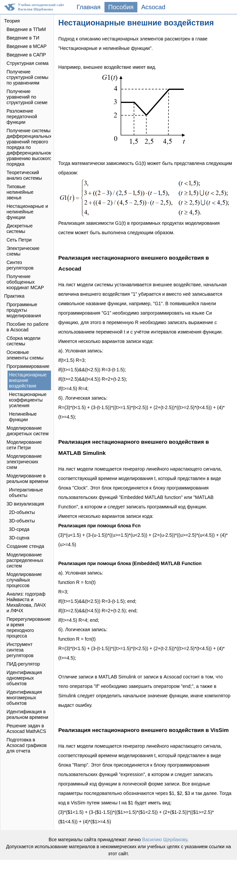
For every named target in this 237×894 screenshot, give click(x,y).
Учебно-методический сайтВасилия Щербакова (41, 7)
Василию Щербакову (164, 839)
